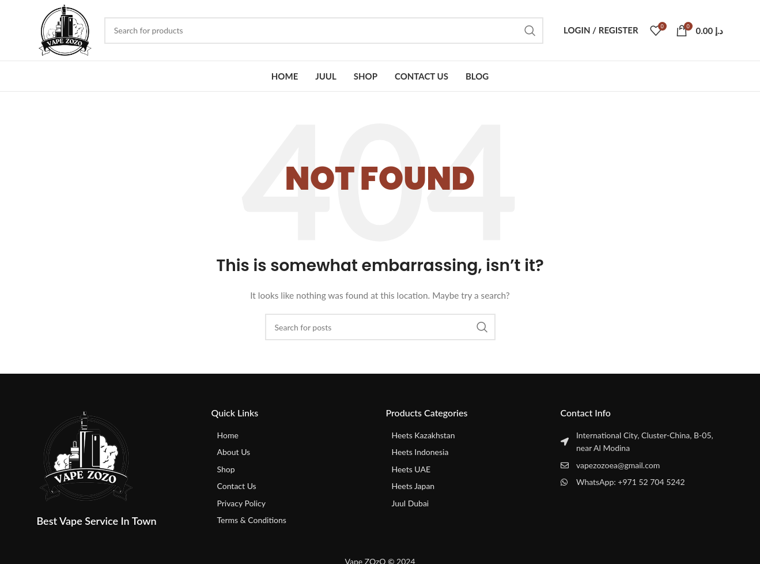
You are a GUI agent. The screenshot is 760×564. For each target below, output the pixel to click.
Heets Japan (413, 486)
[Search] (323, 30)
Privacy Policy (241, 503)
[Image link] (86, 455)
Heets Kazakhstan (423, 435)
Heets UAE (411, 469)
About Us (234, 452)
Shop (226, 469)
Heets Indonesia (420, 452)
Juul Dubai (410, 503)
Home (228, 435)
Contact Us (236, 486)
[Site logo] (65, 29)
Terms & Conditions (251, 520)
